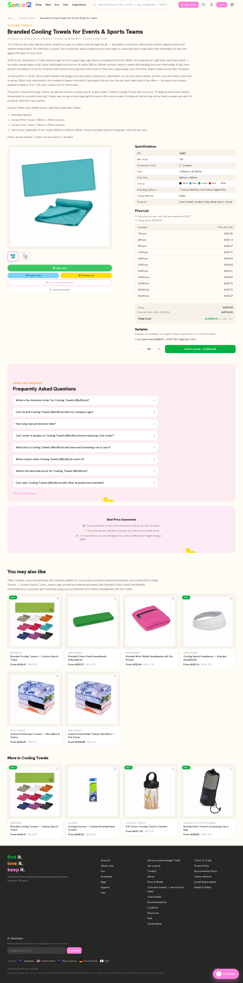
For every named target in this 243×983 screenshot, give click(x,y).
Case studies (154, 896)
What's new (107, 865)
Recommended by (157, 902)
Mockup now (86, 275)
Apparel (105, 887)
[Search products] (130, 4)
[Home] (19, 5)
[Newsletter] (36, 950)
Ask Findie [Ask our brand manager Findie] (188, 4)
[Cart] (232, 4)
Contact (151, 871)
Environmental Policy (205, 871)
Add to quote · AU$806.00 (200, 349)
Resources (153, 912)
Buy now (60, 268)
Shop (39, 4)
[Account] (211, 4)
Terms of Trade (202, 860)
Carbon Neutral (202, 876)
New (48, 4)
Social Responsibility (205, 881)
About (150, 876)
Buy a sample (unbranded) (60, 282)
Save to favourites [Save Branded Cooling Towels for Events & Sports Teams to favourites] (59, 289)
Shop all (105, 860)
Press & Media (155, 881)
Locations (152, 907)
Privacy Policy (201, 865)
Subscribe (74, 950)
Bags (103, 881)
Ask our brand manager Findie (163, 860)
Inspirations (79, 4)
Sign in (222, 4)
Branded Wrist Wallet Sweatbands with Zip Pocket (103, 589)
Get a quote (153, 865)
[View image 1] (12, 256)
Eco (57, 4)
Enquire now (33, 275)
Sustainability (154, 923)
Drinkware (106, 876)
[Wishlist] (203, 4)
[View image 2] (25, 256)
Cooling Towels (26, 18)
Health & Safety (202, 887)
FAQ (149, 918)
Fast (65, 4)
